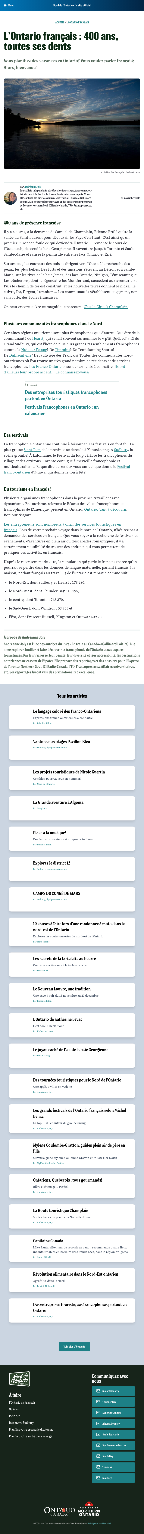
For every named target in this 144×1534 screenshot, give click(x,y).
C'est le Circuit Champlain (106, 306)
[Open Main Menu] (9, 5)
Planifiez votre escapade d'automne (31, 1430)
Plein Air (14, 1416)
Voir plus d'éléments (74, 1346)
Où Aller (14, 1409)
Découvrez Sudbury (21, 1423)
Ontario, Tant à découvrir (105, 509)
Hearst (37, 338)
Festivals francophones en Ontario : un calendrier (62, 410)
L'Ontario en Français (22, 1403)
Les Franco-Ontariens (47, 366)
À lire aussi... (32, 385)
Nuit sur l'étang (34, 349)
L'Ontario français (78, 22)
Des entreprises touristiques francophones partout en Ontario (66, 395)
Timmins (62, 349)
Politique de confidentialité (99, 1523)
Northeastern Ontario (114, 1445)
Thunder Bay (109, 1402)
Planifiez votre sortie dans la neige (30, 1436)
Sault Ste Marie (110, 1434)
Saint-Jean (32, 449)
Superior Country (111, 1412)
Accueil (59, 22)
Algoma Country (111, 1423)
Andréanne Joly (32, 186)
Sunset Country (110, 1391)
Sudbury (121, 449)
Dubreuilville (20, 355)
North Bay (107, 1456)
